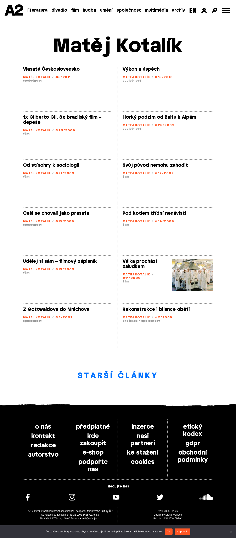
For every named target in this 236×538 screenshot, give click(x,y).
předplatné (93, 427)
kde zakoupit (93, 439)
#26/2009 (65, 130)
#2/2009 (163, 317)
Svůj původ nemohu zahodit (155, 165)
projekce (130, 321)
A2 (14, 11)
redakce (43, 445)
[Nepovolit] (231, 532)
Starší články (118, 376)
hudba (89, 10)
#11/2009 (132, 278)
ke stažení (142, 453)
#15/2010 (164, 77)
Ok (168, 531)
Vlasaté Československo (51, 69)
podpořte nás (93, 465)
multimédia (156, 10)
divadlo (59, 10)
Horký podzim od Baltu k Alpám (159, 117)
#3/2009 (64, 317)
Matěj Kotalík (37, 77)
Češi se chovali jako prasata (56, 213)
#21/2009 (64, 173)
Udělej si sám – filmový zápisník (60, 261)
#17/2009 (164, 173)
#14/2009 (164, 221)
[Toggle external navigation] (226, 10)
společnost (129, 10)
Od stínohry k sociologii (51, 165)
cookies (142, 462)
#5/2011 (63, 77)
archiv (178, 10)
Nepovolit (182, 531)
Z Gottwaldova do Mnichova (56, 309)
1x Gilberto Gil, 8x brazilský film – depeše (62, 119)
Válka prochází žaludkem (140, 263)
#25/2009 (164, 125)
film (75, 10)
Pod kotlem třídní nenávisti (154, 213)
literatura (37, 10)
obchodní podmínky (193, 456)
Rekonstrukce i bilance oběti (156, 309)
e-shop (93, 453)
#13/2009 (64, 269)
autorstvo (43, 455)
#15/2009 (64, 221)
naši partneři (142, 439)
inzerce (143, 427)
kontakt (43, 436)
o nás (43, 427)
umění (106, 10)
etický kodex (192, 430)
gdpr (192, 443)
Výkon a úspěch (141, 69)
